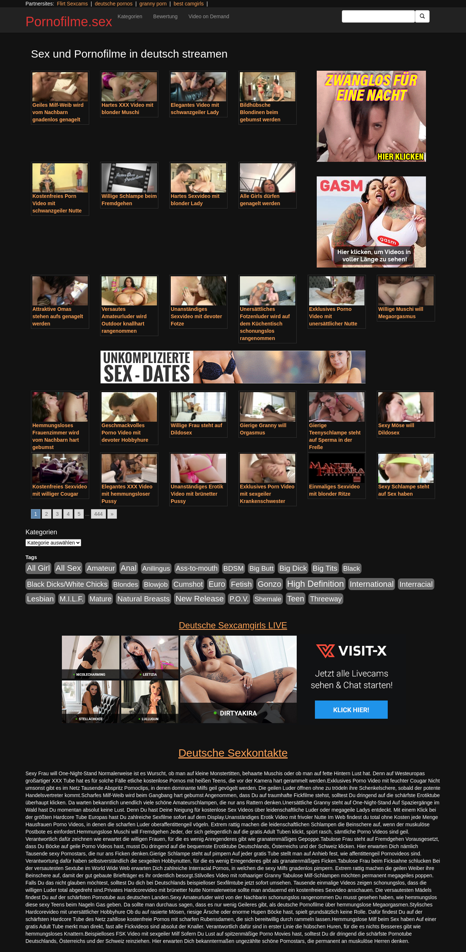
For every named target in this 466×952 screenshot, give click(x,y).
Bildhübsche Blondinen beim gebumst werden (260, 112)
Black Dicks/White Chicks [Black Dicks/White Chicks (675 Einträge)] (67, 584)
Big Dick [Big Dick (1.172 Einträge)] (293, 568)
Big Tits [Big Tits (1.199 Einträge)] (325, 568)
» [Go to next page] (112, 514)
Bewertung (165, 16)
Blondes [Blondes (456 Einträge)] (125, 584)
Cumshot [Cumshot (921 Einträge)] (188, 584)
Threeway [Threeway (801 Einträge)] (325, 599)
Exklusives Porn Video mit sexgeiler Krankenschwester (267, 494)
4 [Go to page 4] (68, 514)
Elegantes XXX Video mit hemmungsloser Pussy (127, 494)
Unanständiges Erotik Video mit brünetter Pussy (197, 494)
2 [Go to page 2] (46, 514)
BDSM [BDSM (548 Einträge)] (234, 568)
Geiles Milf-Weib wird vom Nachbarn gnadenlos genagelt (58, 112)
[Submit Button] (422, 16)
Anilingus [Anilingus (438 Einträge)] (156, 568)
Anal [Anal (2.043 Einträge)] (129, 568)
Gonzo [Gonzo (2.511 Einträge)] (269, 584)
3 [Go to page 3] (57, 514)
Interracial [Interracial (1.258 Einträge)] (416, 584)
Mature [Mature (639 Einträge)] (101, 599)
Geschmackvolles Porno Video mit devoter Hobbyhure (125, 432)
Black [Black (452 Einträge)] (351, 568)
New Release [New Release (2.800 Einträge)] (199, 598)
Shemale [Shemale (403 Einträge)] (267, 599)
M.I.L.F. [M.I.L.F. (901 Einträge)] (72, 599)
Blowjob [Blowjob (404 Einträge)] (155, 584)
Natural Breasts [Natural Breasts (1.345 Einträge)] (143, 598)
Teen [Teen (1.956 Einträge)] (295, 598)
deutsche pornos (114, 4)
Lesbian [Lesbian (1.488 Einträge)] (40, 598)
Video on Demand (209, 16)
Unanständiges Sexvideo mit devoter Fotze (196, 316)
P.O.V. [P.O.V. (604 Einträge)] (239, 599)
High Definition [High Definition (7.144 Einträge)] (315, 584)
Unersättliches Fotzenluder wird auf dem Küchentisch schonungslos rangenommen (265, 323)
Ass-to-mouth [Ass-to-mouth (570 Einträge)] (197, 568)
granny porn (153, 4)
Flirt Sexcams (72, 4)
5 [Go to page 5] (79, 514)
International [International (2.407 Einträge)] (372, 584)
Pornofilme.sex (68, 21)
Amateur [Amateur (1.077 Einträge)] (101, 568)
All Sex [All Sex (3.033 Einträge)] (68, 568)
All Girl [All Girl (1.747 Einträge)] (38, 568)
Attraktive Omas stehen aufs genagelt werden (57, 316)
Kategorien (130, 16)
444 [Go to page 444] (98, 514)
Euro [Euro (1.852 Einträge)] (217, 584)
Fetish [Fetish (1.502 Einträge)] (241, 584)
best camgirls (189, 4)
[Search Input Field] (378, 16)
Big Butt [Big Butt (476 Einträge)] (261, 568)
